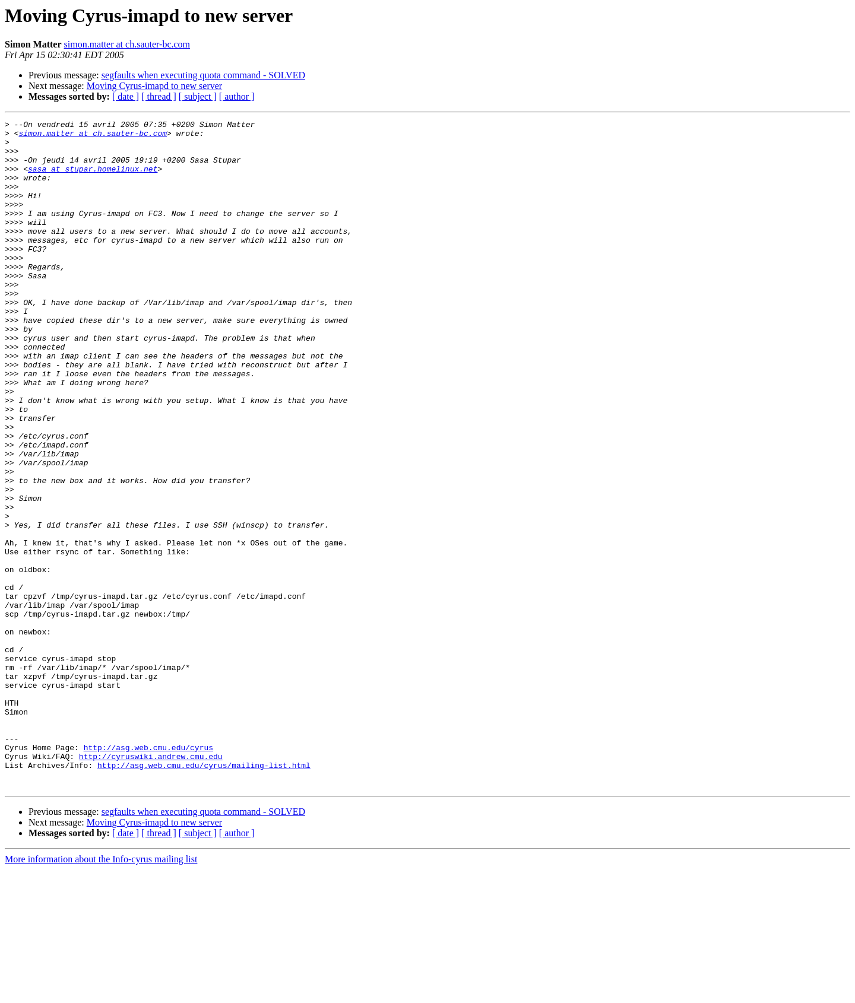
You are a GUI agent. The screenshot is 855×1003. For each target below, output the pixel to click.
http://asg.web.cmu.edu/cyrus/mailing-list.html (204, 895)
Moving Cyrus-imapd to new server (154, 86)
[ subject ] (198, 96)
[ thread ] (158, 96)
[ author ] (237, 96)
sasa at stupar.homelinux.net (92, 179)
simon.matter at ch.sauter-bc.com (127, 44)
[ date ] (125, 96)
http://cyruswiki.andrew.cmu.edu (151, 884)
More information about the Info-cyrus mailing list (101, 993)
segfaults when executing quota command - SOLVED (203, 75)
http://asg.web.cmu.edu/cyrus (148, 873)
